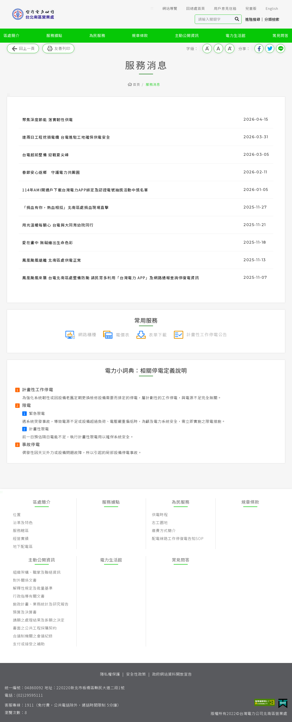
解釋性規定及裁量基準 (33, 588)
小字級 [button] (207, 48)
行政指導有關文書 (29, 596)
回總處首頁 (192, 8)
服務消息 (153, 84)
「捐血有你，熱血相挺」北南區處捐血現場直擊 (65, 207)
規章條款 (140, 35)
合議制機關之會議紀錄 (33, 636)
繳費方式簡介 (164, 530)
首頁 (136, 84)
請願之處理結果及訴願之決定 (39, 620)
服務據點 (54, 35)
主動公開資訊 (187, 35)
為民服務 (97, 35)
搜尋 (237, 19)
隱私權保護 (110, 674)
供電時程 (160, 514)
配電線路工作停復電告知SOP (178, 538)
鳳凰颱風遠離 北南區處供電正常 (51, 260)
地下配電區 (23, 546)
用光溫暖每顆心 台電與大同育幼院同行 (58, 225)
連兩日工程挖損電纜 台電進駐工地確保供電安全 (66, 137)
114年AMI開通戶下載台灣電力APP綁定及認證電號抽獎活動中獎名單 (85, 190)
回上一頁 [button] (23, 48)
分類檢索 (271, 19)
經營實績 (21, 538)
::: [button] (152, 8)
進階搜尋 (252, 19)
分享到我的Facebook (259, 48)
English (268, 8)
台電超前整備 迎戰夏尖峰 (45, 154)
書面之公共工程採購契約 (35, 628)
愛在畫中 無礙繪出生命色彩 (47, 242)
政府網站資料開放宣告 (172, 674)
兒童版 (248, 8)
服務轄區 (21, 530)
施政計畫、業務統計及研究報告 (41, 604)
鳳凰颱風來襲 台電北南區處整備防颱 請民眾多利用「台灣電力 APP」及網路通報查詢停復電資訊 (110, 277)
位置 (17, 514)
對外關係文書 (25, 580)
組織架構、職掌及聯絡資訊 (37, 572)
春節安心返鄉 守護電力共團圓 (51, 172)
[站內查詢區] (214, 19)
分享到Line (280, 48)
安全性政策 (136, 674)
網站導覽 (166, 8)
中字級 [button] (218, 48)
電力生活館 (236, 35)
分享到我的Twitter (269, 48)
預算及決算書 (25, 612)
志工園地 (160, 522)
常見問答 (280, 35)
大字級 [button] (229, 48)
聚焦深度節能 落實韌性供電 (47, 119)
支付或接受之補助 (29, 644)
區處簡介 (11, 35)
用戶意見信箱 (221, 8)
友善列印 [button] (58, 48)
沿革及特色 (23, 522)
